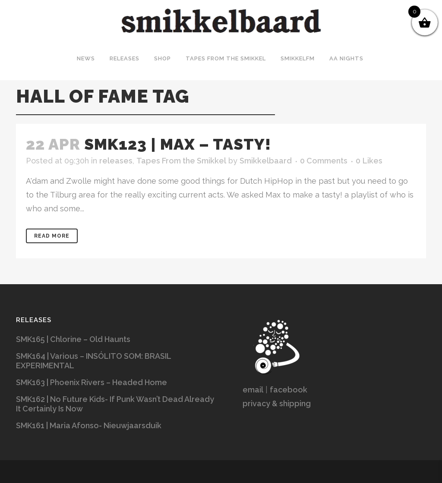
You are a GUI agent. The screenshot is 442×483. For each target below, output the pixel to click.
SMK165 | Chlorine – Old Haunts (73, 339)
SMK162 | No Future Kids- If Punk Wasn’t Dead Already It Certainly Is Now (115, 404)
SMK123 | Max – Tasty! (177, 144)
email (253, 389)
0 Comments (323, 160)
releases (116, 160)
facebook (288, 389)
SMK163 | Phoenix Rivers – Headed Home (91, 382)
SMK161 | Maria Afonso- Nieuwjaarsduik (88, 425)
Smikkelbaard (266, 160)
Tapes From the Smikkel (181, 160)
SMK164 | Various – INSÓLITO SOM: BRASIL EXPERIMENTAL (93, 360)
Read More (51, 236)
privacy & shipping (277, 403)
